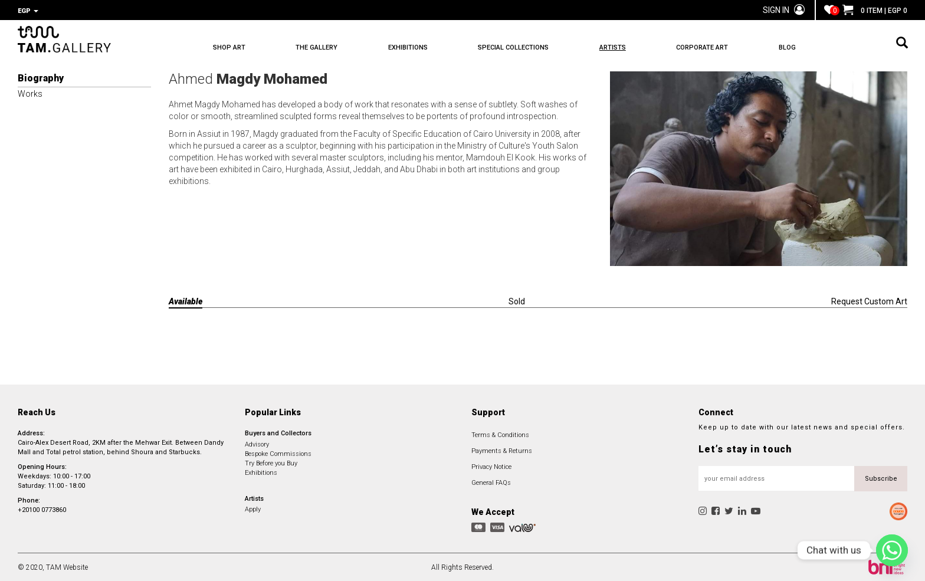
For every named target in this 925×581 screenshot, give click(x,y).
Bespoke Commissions (278, 452)
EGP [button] (28, 11)
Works (30, 92)
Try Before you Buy (271, 462)
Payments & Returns (501, 450)
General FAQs (491, 481)
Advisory (257, 443)
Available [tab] (185, 300)
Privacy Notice (491, 466)
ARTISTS (627, 47)
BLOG (809, 47)
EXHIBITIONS (415, 47)
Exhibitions (261, 471)
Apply (253, 508)
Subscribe (881, 477)
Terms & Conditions (500, 434)
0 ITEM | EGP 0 (874, 10)
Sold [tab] (517, 300)
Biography (41, 77)
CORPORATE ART (721, 47)
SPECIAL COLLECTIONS (524, 47)
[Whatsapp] (892, 550)
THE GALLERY (321, 47)
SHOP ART (229, 47)
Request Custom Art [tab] (869, 300)
